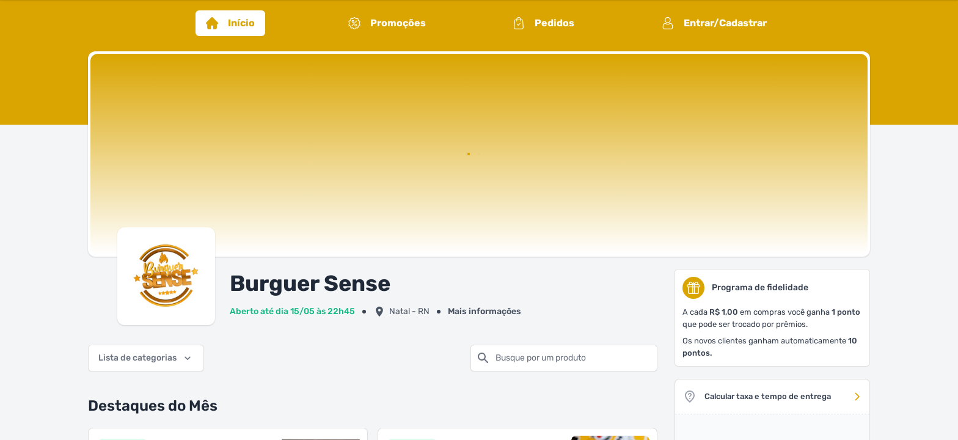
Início (230, 23)
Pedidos (543, 23)
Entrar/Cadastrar (714, 23)
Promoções (387, 23)
